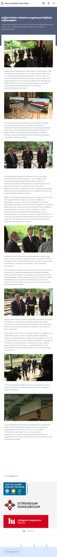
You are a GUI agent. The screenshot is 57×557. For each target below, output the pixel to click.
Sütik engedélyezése (12, 552)
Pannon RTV (13, 476)
